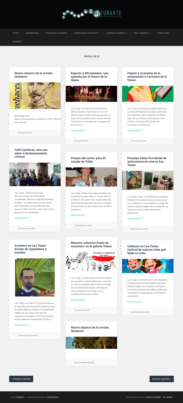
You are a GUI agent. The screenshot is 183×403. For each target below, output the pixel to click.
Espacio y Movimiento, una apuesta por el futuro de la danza (89, 76)
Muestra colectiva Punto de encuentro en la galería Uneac (91, 244)
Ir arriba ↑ (168, 397)
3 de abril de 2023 (81, 141)
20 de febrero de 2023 (139, 229)
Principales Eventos (86, 33)
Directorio (163, 33)
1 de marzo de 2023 (138, 141)
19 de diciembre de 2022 (27, 335)
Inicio (16, 33)
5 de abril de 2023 (25, 133)
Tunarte (20, 397)
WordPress (53, 397)
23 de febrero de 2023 (26, 228)
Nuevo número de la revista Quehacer (33, 74)
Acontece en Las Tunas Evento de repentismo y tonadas (30, 249)
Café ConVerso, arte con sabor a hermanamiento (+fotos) (30, 153)
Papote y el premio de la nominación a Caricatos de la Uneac (147, 76)
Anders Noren (153, 397)
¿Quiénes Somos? (116, 33)
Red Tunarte (141, 33)
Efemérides (32, 33)
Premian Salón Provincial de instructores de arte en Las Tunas (146, 161)
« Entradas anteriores (21, 379)
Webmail (17, 41)
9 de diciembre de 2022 (139, 312)
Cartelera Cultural (57, 33)
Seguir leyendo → (79, 130)
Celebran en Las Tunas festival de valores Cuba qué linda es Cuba (146, 249)
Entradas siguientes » (161, 379)
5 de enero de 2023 (81, 310)
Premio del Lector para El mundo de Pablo (88, 159)
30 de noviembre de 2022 (84, 362)
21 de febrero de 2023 (83, 225)
